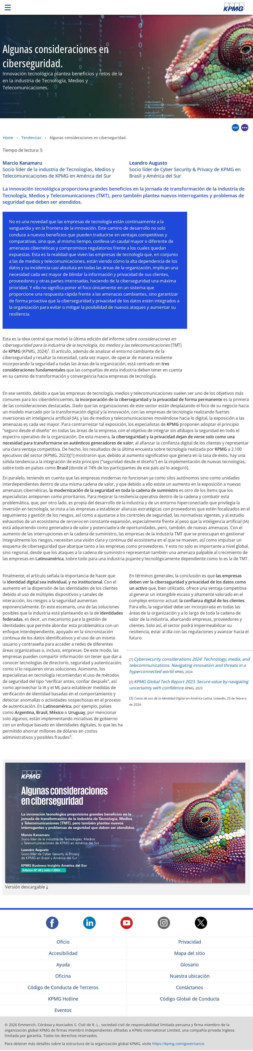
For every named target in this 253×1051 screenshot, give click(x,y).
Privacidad (189, 942)
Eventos (63, 1010)
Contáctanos (189, 988)
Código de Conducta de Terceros (63, 988)
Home (8, 137)
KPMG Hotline (63, 999)
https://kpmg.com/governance (178, 1043)
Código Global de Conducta (189, 999)
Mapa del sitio (189, 954)
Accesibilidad (63, 954)
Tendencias (31, 137)
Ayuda (63, 965)
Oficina (63, 976)
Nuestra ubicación (190, 976)
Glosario (189, 965)
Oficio (63, 942)
